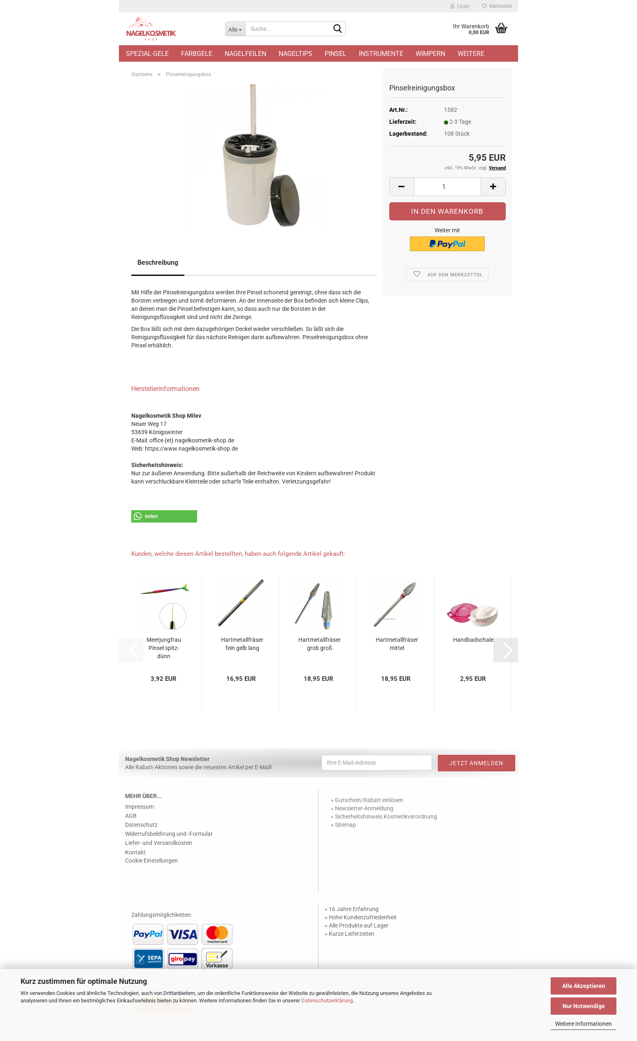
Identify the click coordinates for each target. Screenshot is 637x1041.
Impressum (139, 806)
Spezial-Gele (147, 54)
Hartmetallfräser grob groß (319, 643)
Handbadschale (473, 639)
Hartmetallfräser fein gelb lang (242, 643)
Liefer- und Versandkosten (158, 843)
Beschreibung (157, 262)
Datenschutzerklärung (327, 1000)
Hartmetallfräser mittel (397, 643)
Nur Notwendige (584, 1006)
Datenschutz (141, 824)
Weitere (471, 54)
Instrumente (381, 54)
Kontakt (135, 852)
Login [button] (460, 6)
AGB (131, 815)
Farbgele (196, 54)
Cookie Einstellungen (151, 860)
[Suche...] (235, 28)
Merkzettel (497, 6)
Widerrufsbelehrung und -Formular (169, 833)
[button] (401, 187)
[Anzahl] (447, 187)
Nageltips (295, 54)
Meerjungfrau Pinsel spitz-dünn (163, 647)
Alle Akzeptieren (583, 986)
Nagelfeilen (245, 54)
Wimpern (430, 54)
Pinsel (335, 54)
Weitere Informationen (583, 1023)
